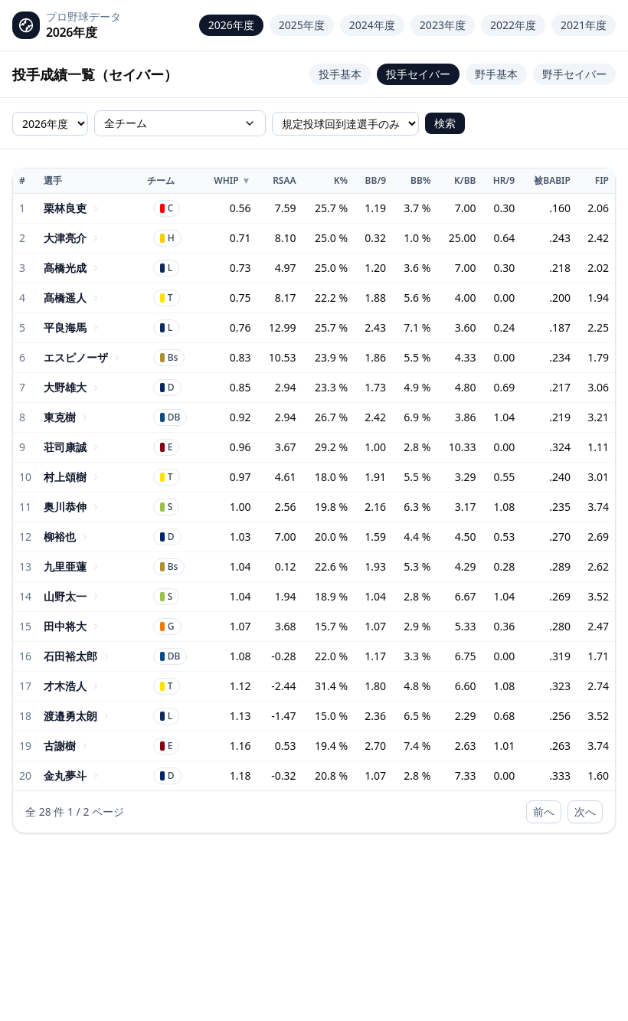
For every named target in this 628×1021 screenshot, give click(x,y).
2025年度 (302, 25)
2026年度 (231, 25)
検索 (445, 123)
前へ (543, 811)
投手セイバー (418, 74)
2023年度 (443, 25)
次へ (585, 811)
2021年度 (584, 25)
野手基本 (496, 74)
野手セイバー (574, 74)
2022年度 (513, 25)
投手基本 (340, 74)
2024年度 (372, 25)
